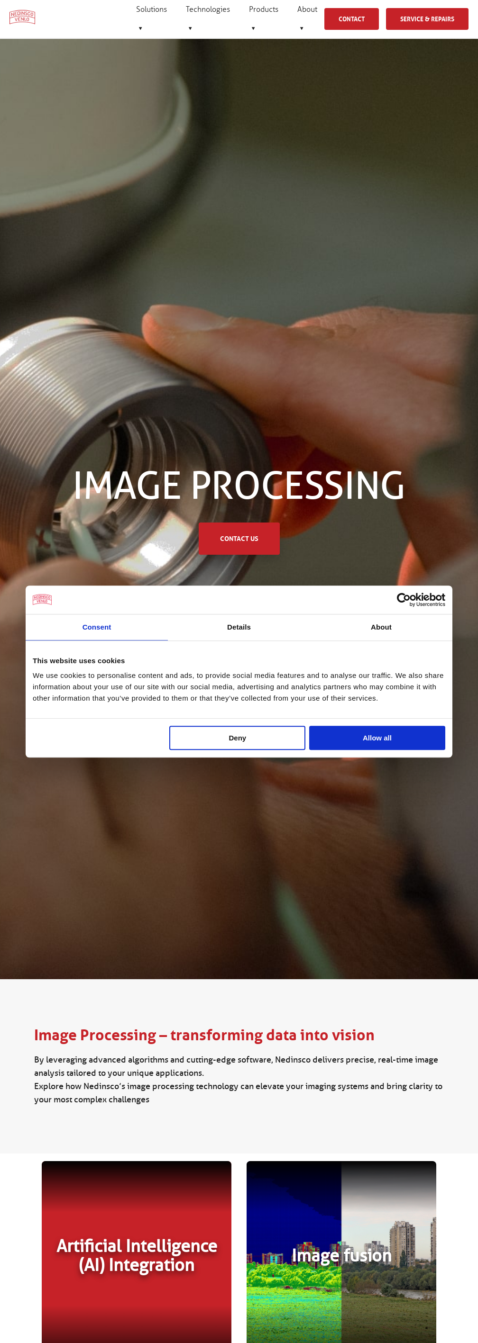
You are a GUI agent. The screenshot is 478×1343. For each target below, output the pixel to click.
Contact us (239, 538)
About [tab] (381, 627)
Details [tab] (239, 627)
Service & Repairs (427, 19)
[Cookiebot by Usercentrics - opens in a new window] (403, 600)
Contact (352, 19)
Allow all (377, 738)
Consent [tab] (97, 627)
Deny (238, 738)
